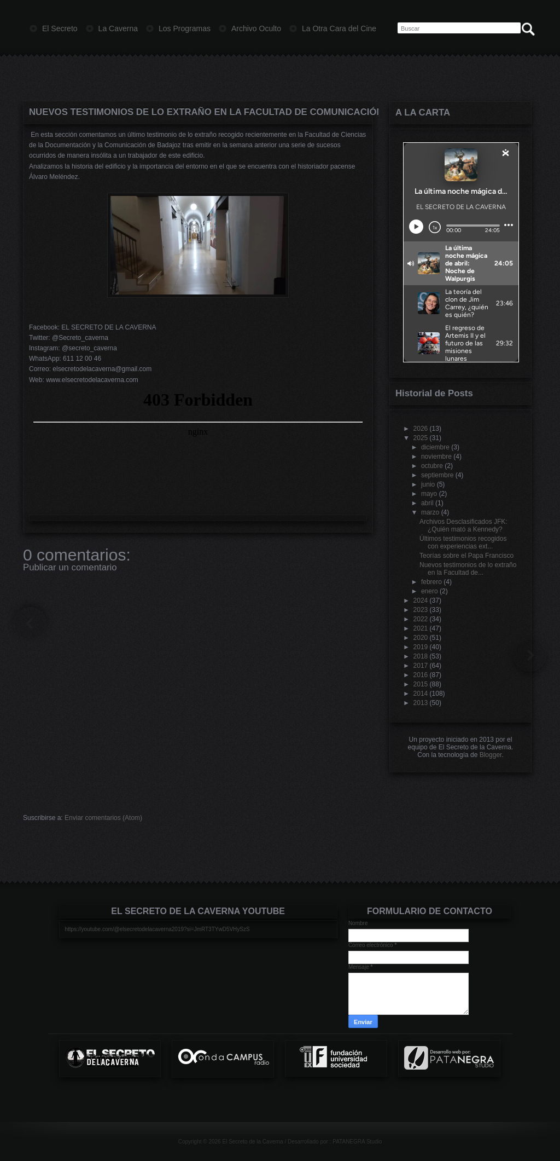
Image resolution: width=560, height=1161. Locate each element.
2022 (420, 619)
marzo (430, 512)
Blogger (491, 755)
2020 (420, 638)
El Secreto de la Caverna (252, 1142)
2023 (420, 610)
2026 (420, 428)
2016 (420, 675)
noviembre (436, 456)
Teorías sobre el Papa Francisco (466, 555)
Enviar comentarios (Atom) (103, 818)
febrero (431, 582)
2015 (420, 684)
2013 (420, 703)
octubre (432, 466)
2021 (420, 628)
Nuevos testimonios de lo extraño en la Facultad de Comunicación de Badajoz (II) (198, 112)
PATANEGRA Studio (357, 1142)
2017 (420, 665)
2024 (420, 600)
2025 (420, 438)
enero (429, 591)
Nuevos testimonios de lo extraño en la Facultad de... (467, 568)
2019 (420, 647)
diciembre (435, 447)
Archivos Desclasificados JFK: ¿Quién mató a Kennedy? (463, 525)
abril (427, 503)
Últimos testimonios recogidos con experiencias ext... (462, 542)
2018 (420, 656)
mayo (429, 494)
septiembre (437, 475)
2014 (420, 693)
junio (428, 484)
